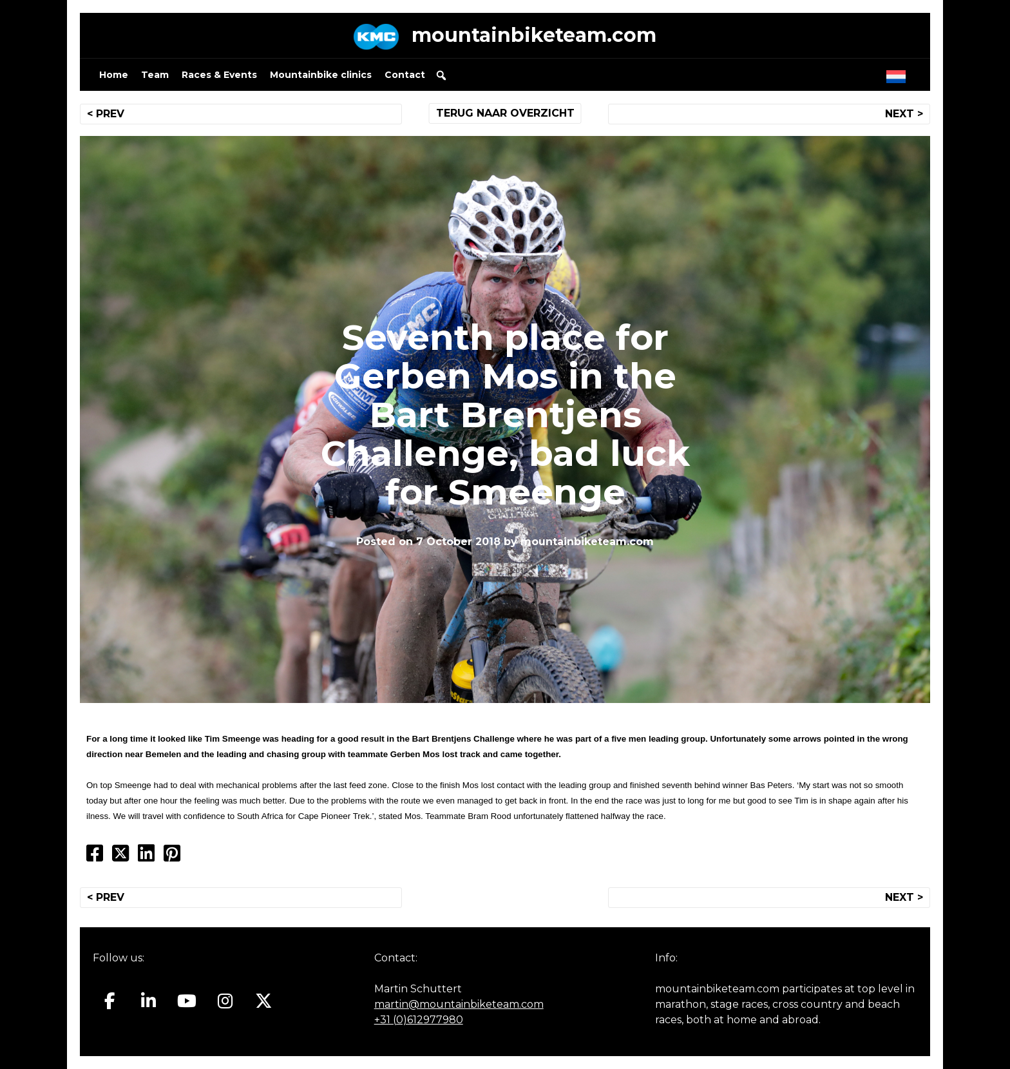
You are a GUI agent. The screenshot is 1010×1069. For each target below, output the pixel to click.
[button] (441, 75)
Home (113, 75)
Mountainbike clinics (321, 75)
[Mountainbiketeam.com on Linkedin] (148, 1001)
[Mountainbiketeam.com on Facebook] (110, 1001)
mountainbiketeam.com (534, 35)
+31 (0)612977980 (418, 1020)
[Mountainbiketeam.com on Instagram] (225, 1001)
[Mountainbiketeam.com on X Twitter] (264, 1001)
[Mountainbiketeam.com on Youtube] (187, 1001)
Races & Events (219, 75)
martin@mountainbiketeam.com (459, 1004)
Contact (405, 75)
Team (155, 75)
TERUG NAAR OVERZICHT (505, 113)
